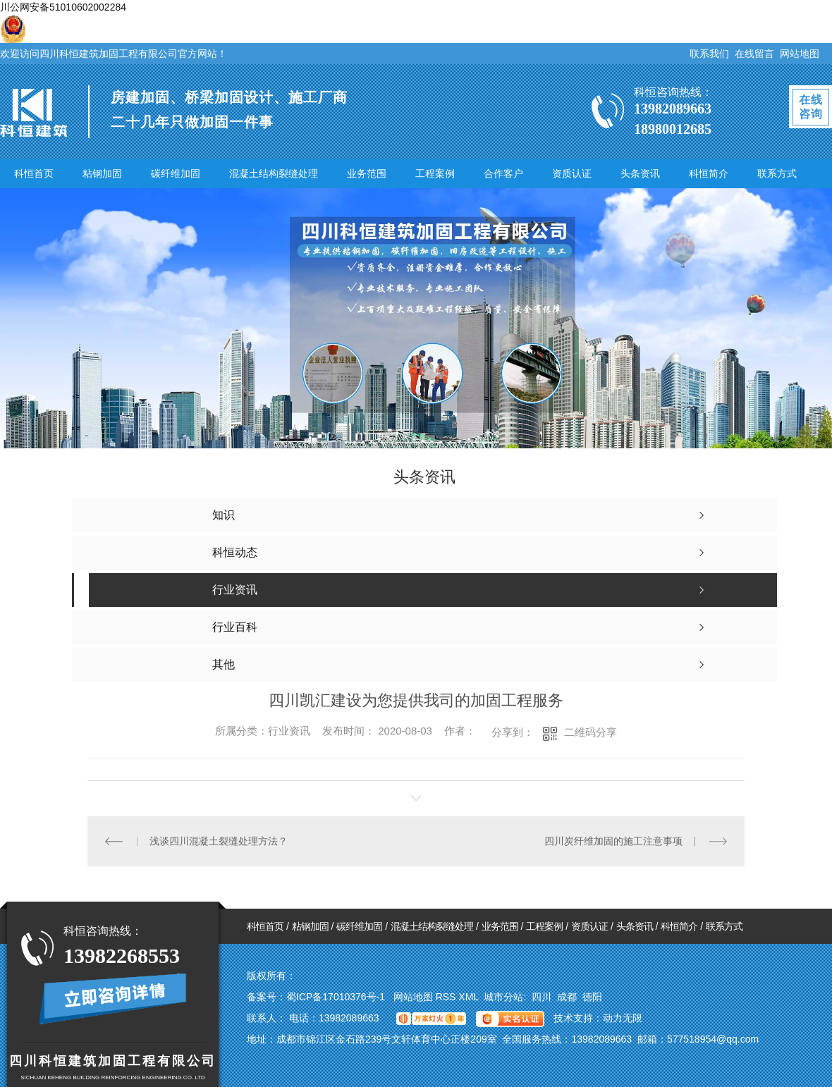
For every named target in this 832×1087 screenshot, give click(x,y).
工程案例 (435, 173)
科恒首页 (34, 173)
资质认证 (572, 173)
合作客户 (503, 173)
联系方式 (777, 173)
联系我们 (709, 53)
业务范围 (366, 173)
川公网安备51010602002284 (63, 7)
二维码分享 (590, 732)
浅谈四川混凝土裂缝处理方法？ (218, 841)
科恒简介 (708, 173)
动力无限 (622, 1018)
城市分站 (503, 996)
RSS (447, 996)
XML (469, 996)
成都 (567, 996)
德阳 (592, 996)
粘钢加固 (102, 173)
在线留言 (754, 53)
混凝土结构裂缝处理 (273, 173)
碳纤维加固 (175, 173)
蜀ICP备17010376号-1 (335, 996)
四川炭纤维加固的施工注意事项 (613, 841)
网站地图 (799, 53)
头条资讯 (640, 173)
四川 (541, 996)
